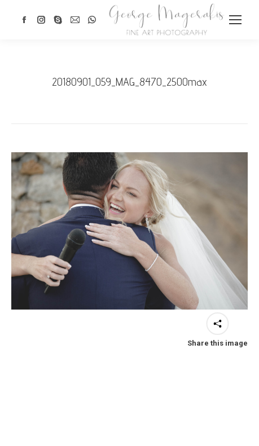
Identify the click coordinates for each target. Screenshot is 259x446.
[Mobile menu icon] (235, 20)
